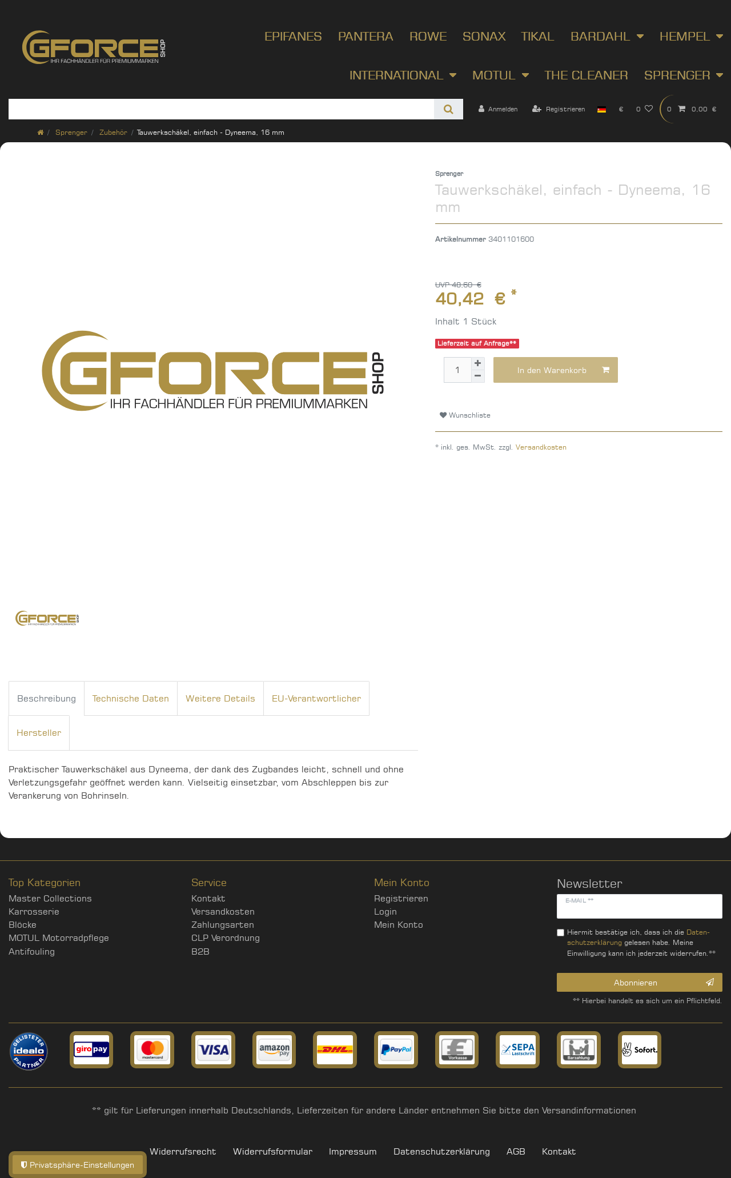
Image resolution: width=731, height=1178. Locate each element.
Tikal (538, 36)
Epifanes (293, 36)
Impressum (353, 1151)
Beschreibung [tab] (46, 698)
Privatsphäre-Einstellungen (77, 1164)
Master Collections (50, 898)
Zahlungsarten (222, 924)
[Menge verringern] (478, 376)
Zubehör (112, 132)
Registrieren (401, 898)
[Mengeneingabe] (457, 370)
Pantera (365, 36)
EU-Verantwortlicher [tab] (316, 698)
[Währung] (620, 109)
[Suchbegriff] (221, 109)
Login (385, 911)
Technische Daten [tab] (131, 698)
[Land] (601, 109)
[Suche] (448, 109)
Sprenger (677, 74)
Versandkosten (541, 447)
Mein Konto (398, 924)
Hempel (685, 36)
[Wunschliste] (645, 109)
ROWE (428, 36)
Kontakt (208, 898)
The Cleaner (586, 74)
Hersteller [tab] (39, 732)
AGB (516, 1151)
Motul (494, 74)
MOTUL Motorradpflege (59, 937)
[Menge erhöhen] (478, 363)
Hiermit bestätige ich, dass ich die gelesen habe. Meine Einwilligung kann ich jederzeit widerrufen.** (641, 942)
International (397, 74)
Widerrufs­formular (272, 1151)
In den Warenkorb (563, 370)
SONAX (484, 36)
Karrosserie (34, 911)
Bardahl (600, 36)
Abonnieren (664, 982)
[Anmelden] (498, 109)
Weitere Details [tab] (220, 698)
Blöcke (23, 924)
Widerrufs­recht (183, 1151)
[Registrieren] (558, 109)
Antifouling (32, 951)
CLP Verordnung (225, 937)
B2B (200, 951)
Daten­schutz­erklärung (441, 1151)
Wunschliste (465, 415)
